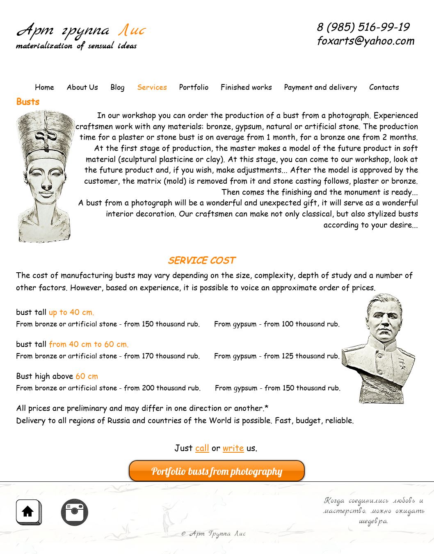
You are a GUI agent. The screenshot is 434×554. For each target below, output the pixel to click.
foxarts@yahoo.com (365, 40)
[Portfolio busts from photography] (217, 470)
